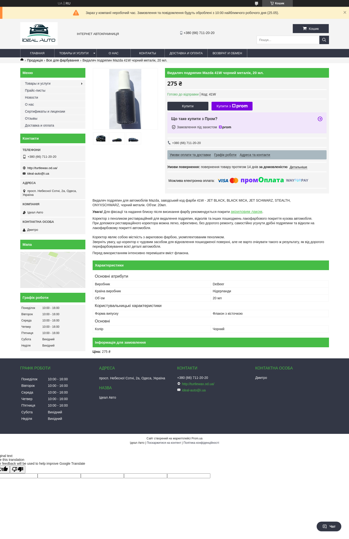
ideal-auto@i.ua (38, 173)
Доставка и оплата (186, 53)
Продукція (35, 60)
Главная (37, 53)
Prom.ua (197, 438)
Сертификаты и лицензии (45, 111)
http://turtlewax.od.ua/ (42, 168)
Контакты (147, 53)
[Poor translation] (17, 469)
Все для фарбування (62, 60)
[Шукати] (324, 40)
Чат (328, 526)
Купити (188, 106)
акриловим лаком (246, 212)
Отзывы (31, 118)
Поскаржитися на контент (164, 442)
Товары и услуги (74, 53)
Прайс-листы (35, 90)
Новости (31, 97)
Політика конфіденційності (201, 442)
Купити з (232, 106)
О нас (114, 53)
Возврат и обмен (227, 53)
